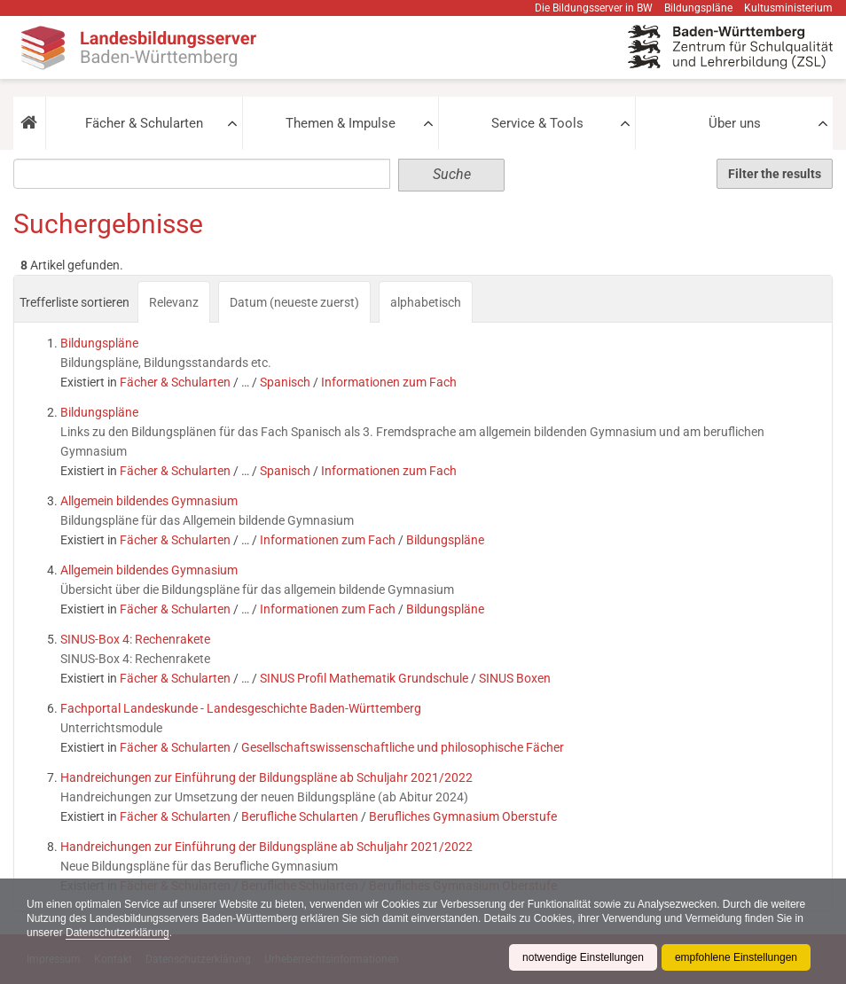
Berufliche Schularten (299, 816)
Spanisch (285, 382)
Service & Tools (537, 123)
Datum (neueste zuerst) (294, 302)
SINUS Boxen (515, 678)
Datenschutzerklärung (117, 932)
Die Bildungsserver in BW (594, 8)
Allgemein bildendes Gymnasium (149, 501)
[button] (29, 123)
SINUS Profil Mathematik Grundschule (364, 678)
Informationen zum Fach (389, 382)
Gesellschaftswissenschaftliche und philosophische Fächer (402, 747)
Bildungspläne (698, 8)
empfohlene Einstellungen (736, 957)
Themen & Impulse (341, 123)
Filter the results (774, 174)
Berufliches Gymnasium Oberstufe (463, 816)
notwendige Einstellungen (583, 957)
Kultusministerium (788, 8)
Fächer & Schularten (144, 123)
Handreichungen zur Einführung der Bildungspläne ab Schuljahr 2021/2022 (266, 777)
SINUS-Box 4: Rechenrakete (135, 639)
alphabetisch (425, 302)
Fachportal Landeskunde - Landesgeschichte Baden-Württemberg (240, 708)
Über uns (735, 123)
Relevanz (174, 302)
